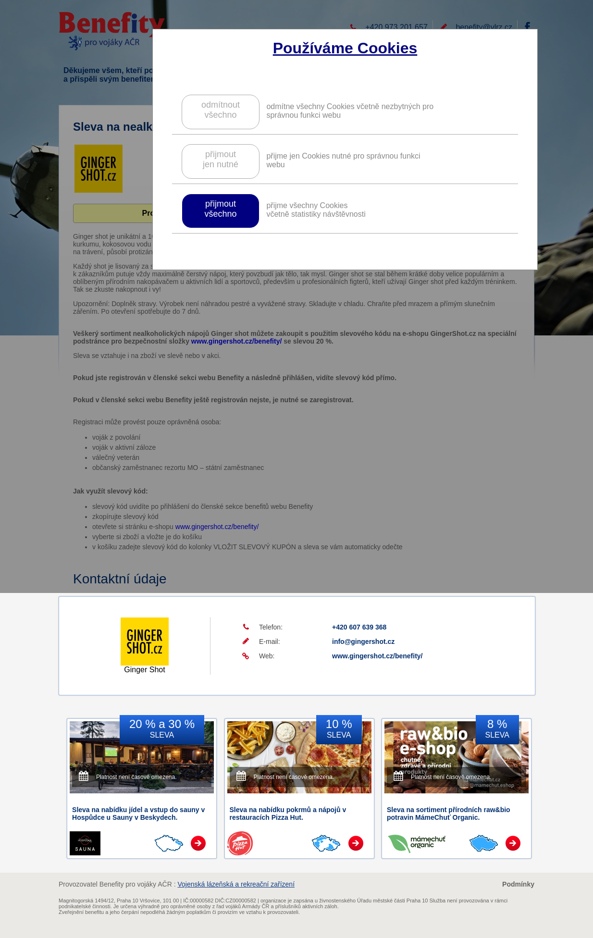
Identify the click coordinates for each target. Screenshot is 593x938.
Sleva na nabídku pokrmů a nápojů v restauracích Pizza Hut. (288, 813)
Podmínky (518, 884)
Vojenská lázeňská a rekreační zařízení (236, 884)
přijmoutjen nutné (220, 159)
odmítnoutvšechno (220, 110)
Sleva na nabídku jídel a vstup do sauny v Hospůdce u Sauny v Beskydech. (138, 813)
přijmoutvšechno (220, 209)
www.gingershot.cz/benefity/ (377, 656)
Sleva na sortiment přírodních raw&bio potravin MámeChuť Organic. (448, 813)
